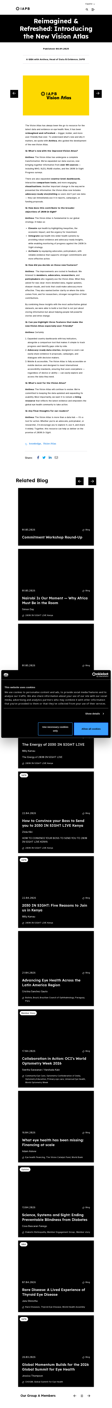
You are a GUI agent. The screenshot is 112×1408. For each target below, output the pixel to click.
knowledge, (35, 443)
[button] (90, 3)
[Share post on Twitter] (45, 458)
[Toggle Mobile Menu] (92, 9)
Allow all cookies (91, 728)
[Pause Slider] (82, 1396)
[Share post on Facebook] (39, 458)
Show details (92, 713)
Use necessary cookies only (55, 729)
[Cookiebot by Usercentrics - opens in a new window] (94, 674)
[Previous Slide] (14, 94)
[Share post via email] (58, 458)
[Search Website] (87, 9)
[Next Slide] (98, 94)
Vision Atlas (49, 443)
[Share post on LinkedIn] (52, 458)
